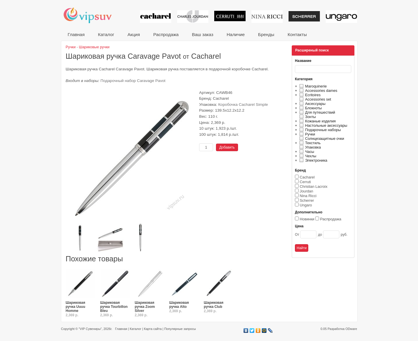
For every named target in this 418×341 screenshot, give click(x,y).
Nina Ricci (308, 196)
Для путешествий (316, 112)
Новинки (307, 219)
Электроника (312, 160)
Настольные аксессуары (322, 125)
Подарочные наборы (319, 130)
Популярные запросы (180, 329)
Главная (76, 34)
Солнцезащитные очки (321, 138)
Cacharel (307, 177)
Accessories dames (317, 90)
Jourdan (306, 191)
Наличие (236, 34)
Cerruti (305, 182)
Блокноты (310, 108)
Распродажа (166, 34)
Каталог (106, 34)
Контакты (297, 34)
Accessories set (314, 99)
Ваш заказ (202, 34)
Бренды (266, 34)
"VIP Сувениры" (90, 329)
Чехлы (307, 156)
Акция (133, 34)
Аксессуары (311, 103)
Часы (306, 151)
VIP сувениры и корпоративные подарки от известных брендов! (91, 15)
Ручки (306, 134)
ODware (351, 329)
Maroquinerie (312, 86)
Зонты (307, 117)
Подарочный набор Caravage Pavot (132, 80)
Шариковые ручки (94, 47)
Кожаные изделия (317, 121)
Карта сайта (153, 329)
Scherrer (307, 200)
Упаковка (309, 147)
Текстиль (309, 143)
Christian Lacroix (313, 186)
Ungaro (306, 205)
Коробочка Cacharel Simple (243, 104)
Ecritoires (309, 95)
